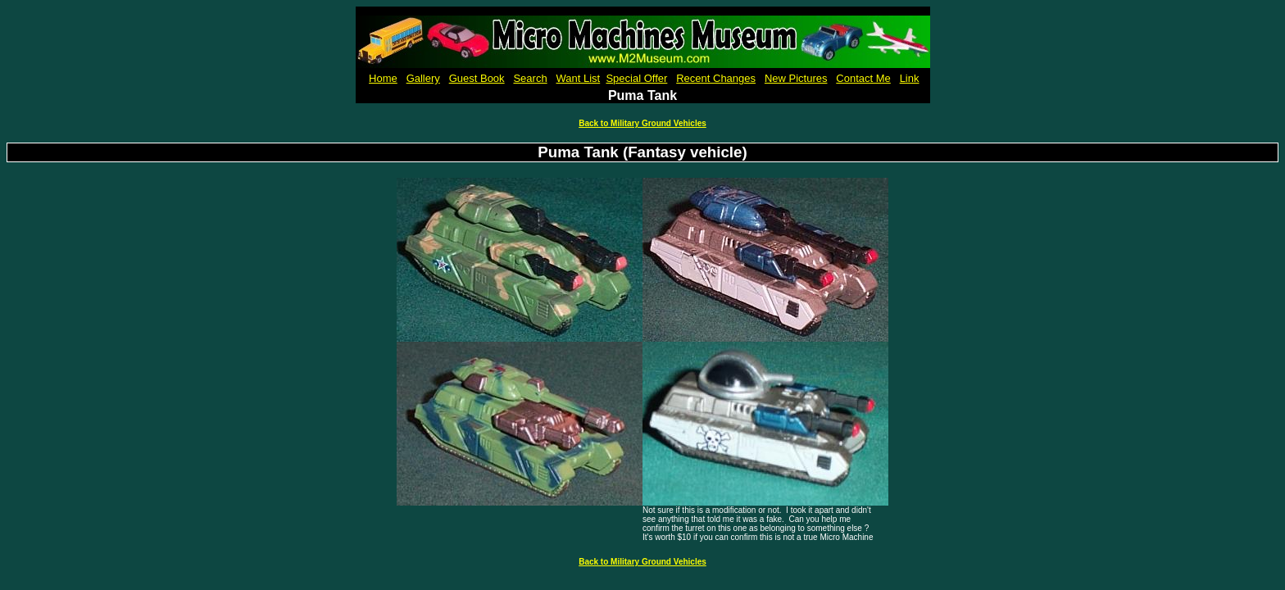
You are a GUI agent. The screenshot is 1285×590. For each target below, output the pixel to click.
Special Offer (636, 78)
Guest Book (477, 78)
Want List (578, 78)
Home (383, 78)
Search (530, 78)
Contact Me (863, 78)
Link (909, 78)
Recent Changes (716, 78)
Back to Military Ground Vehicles (642, 123)
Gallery (423, 78)
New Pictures (796, 78)
